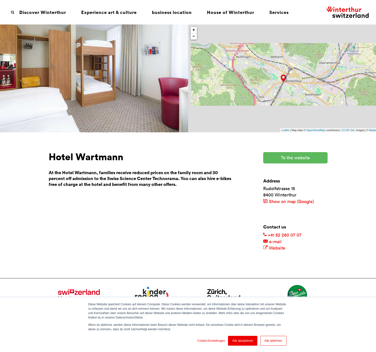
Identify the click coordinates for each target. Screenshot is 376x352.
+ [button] (194, 30)
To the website (295, 157)
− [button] (194, 36)
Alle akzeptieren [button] (242, 340)
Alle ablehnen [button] (273, 340)
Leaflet (285, 130)
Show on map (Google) (288, 201)
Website (274, 248)
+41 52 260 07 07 (282, 235)
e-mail (272, 241)
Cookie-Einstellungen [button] (211, 340)
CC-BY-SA (348, 130)
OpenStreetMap (315, 130)
